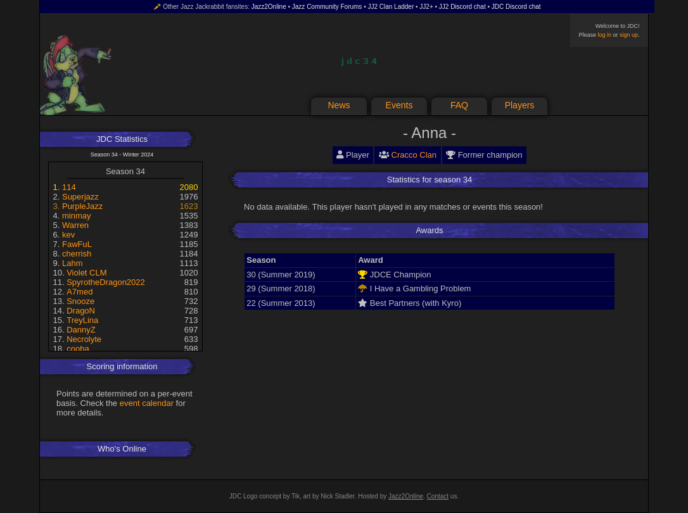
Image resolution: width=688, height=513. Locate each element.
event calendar (147, 403)
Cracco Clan (414, 155)
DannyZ (81, 329)
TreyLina (82, 320)
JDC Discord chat (516, 6)
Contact (438, 496)
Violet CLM (86, 272)
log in (604, 35)
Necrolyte (84, 339)
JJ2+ (426, 6)
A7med (79, 291)
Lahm (72, 263)
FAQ (459, 105)
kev (68, 234)
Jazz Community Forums (327, 6)
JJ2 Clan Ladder (390, 6)
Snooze (80, 301)
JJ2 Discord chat (462, 6)
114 (69, 187)
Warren (75, 225)
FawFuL (77, 244)
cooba (78, 348)
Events (399, 105)
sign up (629, 35)
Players (520, 105)
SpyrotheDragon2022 (106, 282)
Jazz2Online (269, 6)
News (339, 105)
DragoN (81, 310)
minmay (76, 215)
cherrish (76, 253)
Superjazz (80, 196)
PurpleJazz (82, 206)
